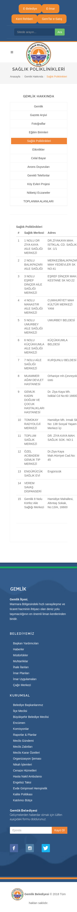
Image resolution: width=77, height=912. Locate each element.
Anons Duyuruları (38, 166)
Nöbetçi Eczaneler (38, 192)
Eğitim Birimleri (38, 132)
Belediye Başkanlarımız (28, 705)
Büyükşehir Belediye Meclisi (31, 717)
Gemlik (38, 106)
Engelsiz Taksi (22, 782)
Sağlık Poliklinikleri (39, 141)
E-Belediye (30, 8)
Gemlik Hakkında (33, 76)
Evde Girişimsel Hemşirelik (30, 788)
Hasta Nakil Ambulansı (27, 776)
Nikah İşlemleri (22, 764)
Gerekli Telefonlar (38, 175)
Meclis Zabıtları (23, 746)
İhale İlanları (21, 667)
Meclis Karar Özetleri (26, 752)
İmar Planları (21, 673)
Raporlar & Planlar (25, 734)
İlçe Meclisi (20, 711)
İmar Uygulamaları (25, 679)
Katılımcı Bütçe (22, 800)
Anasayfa (15, 76)
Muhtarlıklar (20, 661)
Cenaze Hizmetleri (25, 770)
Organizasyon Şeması (27, 758)
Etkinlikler (38, 149)
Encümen (19, 722)
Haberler (18, 649)
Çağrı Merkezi (22, 685)
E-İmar (50, 8)
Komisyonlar (21, 728)
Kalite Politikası (23, 794)
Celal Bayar (38, 158)
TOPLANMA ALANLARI (38, 201)
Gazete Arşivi (38, 115)
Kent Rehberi (24, 19)
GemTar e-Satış (52, 19)
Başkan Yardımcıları (26, 643)
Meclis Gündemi (23, 740)
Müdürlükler (20, 655)
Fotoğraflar (39, 123)
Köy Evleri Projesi (38, 184)
